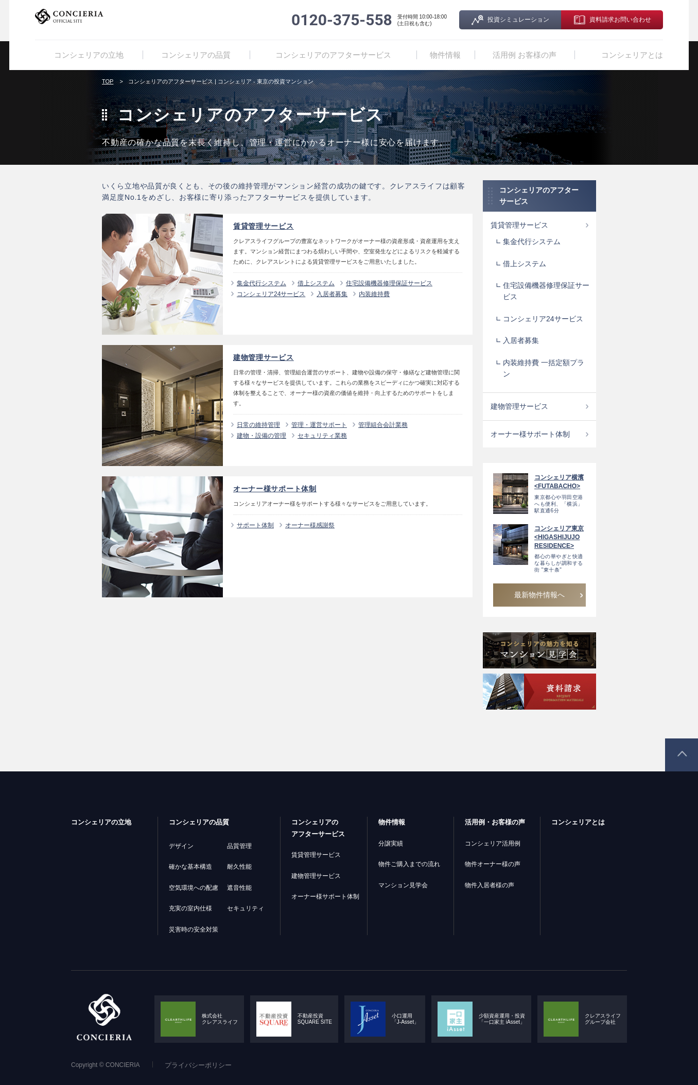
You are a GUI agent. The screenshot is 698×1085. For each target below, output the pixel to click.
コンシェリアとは (634, 55)
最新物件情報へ (539, 595)
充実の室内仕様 (190, 908)
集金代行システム (261, 283)
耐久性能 (239, 866)
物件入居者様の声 (489, 885)
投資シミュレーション (518, 19)
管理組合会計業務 (383, 424)
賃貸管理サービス (519, 225)
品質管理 (239, 846)
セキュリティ (245, 908)
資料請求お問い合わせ (620, 19)
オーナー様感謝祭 (310, 525)
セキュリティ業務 (322, 435)
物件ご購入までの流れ (409, 864)
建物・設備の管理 (261, 435)
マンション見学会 (403, 885)
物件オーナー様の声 (492, 864)
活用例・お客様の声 (495, 822)
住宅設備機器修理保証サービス (389, 283)
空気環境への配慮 (193, 887)
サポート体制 (255, 525)
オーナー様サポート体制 (530, 434)
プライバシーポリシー (198, 1065)
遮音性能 (239, 887)
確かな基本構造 (190, 866)
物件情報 (442, 55)
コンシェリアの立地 (89, 55)
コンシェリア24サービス (271, 294)
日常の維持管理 (258, 424)
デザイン (181, 846)
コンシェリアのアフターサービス (330, 55)
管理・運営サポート (319, 424)
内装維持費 (374, 294)
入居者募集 (332, 294)
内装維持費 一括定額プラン (543, 368)
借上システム (316, 283)
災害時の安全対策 (193, 929)
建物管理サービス (519, 406)
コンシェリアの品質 (198, 55)
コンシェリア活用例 (492, 843)
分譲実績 (390, 843)
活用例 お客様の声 (531, 55)
